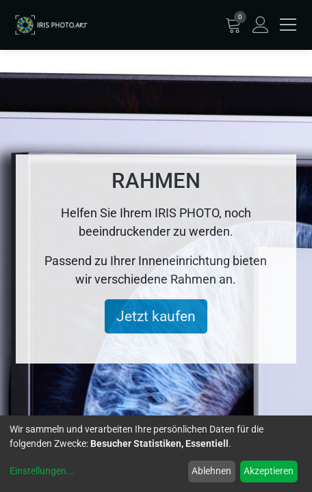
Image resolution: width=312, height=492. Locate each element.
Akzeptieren (269, 470)
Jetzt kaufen (156, 316)
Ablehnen (211, 470)
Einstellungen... (42, 470)
